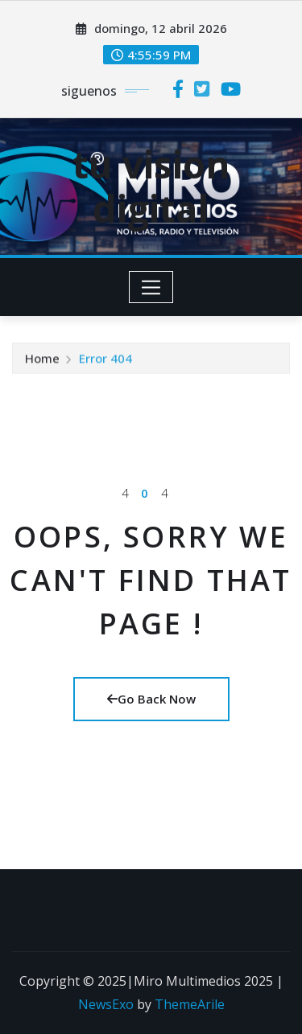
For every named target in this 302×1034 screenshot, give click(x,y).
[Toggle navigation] (151, 287)
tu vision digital (151, 186)
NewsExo (106, 1004)
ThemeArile (190, 1004)
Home (42, 359)
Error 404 (105, 359)
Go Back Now (151, 699)
